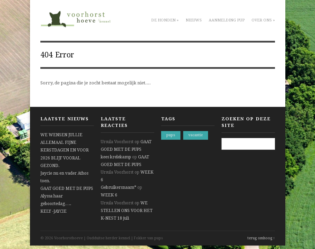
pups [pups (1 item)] (170, 135)
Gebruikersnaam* (118, 187)
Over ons (263, 20)
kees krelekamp (116, 157)
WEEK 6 (109, 195)
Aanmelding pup (227, 20)
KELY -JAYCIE (53, 211)
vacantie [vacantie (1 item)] (195, 135)
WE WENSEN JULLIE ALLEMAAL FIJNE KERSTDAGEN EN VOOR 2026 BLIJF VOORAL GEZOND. (64, 150)
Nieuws (194, 20)
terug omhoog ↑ (261, 238)
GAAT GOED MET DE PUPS (66, 188)
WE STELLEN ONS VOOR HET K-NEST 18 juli (126, 211)
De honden (165, 20)
